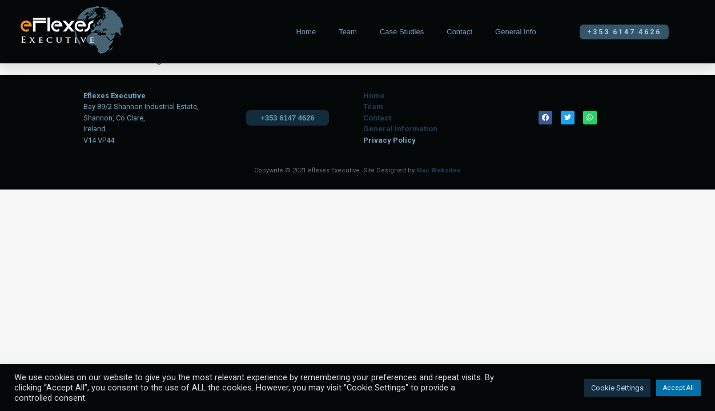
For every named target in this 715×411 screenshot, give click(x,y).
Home (306, 31)
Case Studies (402, 31)
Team (348, 31)
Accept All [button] (678, 388)
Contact (459, 31)
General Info (515, 31)
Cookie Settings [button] (617, 388)
